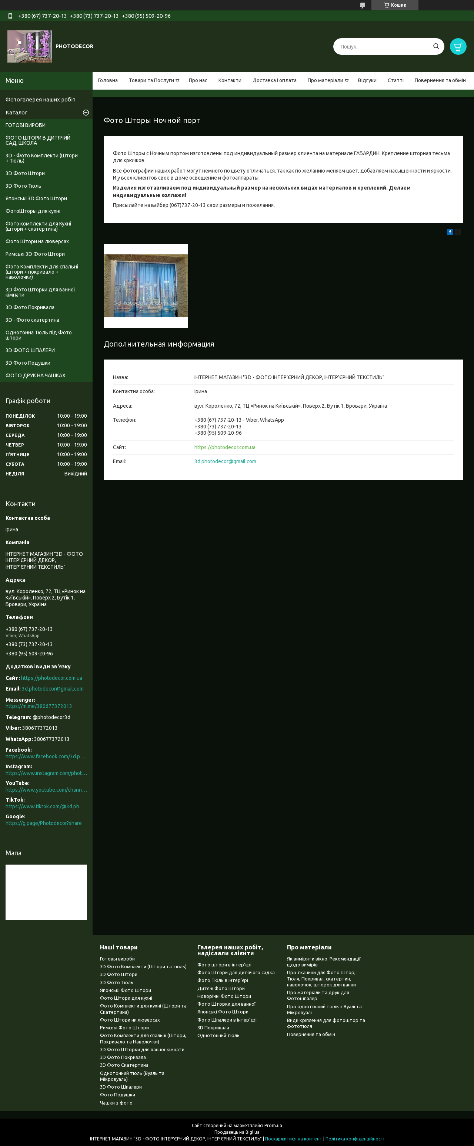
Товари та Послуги (151, 80)
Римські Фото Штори (124, 1027)
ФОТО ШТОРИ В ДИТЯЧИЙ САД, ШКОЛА (38, 140)
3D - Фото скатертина (32, 320)
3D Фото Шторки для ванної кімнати (40, 292)
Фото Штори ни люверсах (130, 1019)
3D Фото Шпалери (121, 1086)
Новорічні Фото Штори (224, 996)
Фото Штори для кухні (126, 997)
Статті (396, 80)
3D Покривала (213, 1027)
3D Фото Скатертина (124, 1065)
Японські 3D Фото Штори (36, 198)
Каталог (16, 112)
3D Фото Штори (25, 173)
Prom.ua (273, 1125)
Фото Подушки (117, 1094)
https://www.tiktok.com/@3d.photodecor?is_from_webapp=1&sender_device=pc (46, 806)
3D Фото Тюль (23, 186)
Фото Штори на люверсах (37, 241)
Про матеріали (325, 80)
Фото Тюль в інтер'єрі (222, 980)
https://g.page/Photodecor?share (44, 823)
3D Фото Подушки (28, 363)
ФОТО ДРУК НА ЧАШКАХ (36, 375)
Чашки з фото (116, 1102)
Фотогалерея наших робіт (41, 99)
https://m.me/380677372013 (39, 706)
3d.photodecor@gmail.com (225, 461)
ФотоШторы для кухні (33, 211)
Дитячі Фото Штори (221, 988)
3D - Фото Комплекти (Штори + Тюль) (42, 158)
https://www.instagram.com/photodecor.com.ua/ (46, 773)
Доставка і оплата (275, 80)
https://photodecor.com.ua (225, 447)
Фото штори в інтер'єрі (224, 964)
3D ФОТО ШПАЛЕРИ (30, 350)
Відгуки (367, 80)
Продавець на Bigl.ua (237, 1132)
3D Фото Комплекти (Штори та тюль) (143, 966)
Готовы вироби (117, 958)
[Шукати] (436, 46)
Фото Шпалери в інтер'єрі (227, 1019)
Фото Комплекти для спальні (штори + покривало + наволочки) (42, 272)
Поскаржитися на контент (293, 1138)
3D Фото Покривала (30, 307)
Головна (108, 80)
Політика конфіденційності (355, 1138)
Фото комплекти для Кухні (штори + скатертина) (38, 226)
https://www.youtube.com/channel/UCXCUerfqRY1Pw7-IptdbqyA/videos (46, 790)
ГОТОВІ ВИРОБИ (26, 125)
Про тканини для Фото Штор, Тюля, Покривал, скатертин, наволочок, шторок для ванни (321, 978)
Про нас (198, 80)
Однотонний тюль (218, 1035)
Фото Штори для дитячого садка (236, 972)
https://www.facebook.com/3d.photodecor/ (46, 756)
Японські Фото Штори (125, 990)
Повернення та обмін (440, 80)
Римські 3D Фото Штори (35, 254)
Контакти (229, 80)
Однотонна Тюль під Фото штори (39, 335)
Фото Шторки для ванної (226, 1003)
